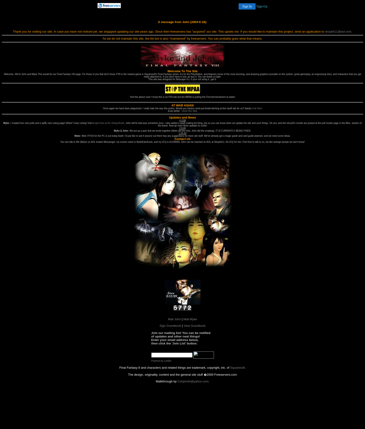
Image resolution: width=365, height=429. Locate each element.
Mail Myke (190, 319)
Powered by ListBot (161, 361)
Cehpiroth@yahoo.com (192, 381)
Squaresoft (237, 367)
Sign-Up (262, 6)
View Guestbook (194, 325)
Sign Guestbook (170, 325)
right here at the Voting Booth (109, 123)
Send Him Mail (189, 111)
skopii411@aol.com (338, 31)
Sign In (247, 6)
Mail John (174, 319)
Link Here (257, 108)
